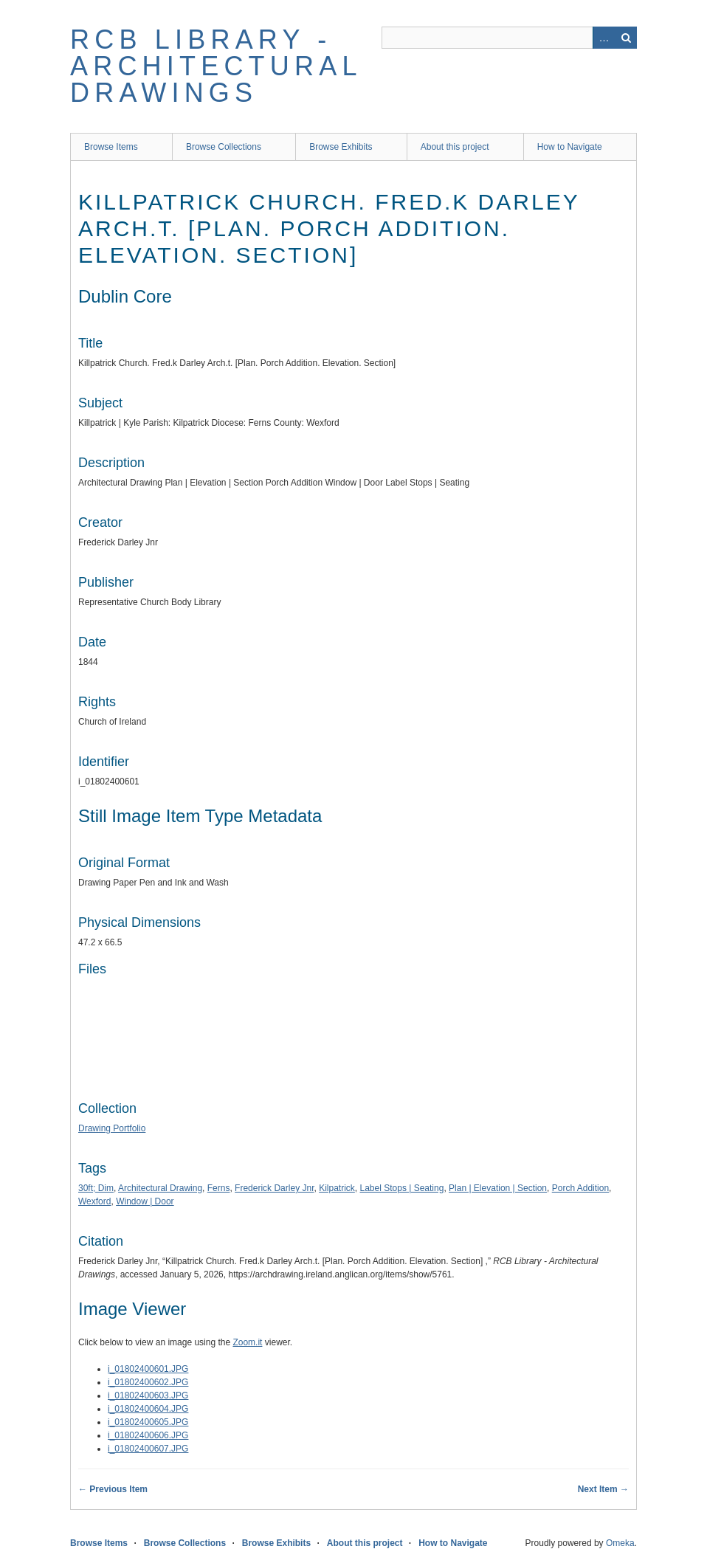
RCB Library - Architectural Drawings (215, 66)
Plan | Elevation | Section (498, 1188)
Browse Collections (223, 147)
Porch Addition (580, 1188)
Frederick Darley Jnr (274, 1188)
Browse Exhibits (340, 147)
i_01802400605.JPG (148, 1422)
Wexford (94, 1201)
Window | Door (144, 1201)
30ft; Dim (96, 1188)
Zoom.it (247, 1342)
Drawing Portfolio (111, 1128)
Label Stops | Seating (402, 1188)
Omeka (620, 1543)
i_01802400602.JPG (148, 1382)
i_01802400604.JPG (148, 1409)
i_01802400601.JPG (148, 1369)
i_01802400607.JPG (148, 1448)
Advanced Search (604, 38)
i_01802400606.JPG (148, 1435)
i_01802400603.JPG (148, 1395)
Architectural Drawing (160, 1188)
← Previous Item (113, 1489)
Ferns (218, 1188)
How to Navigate (569, 147)
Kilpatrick (337, 1188)
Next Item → (603, 1489)
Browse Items (111, 147)
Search (626, 38)
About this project (455, 147)
